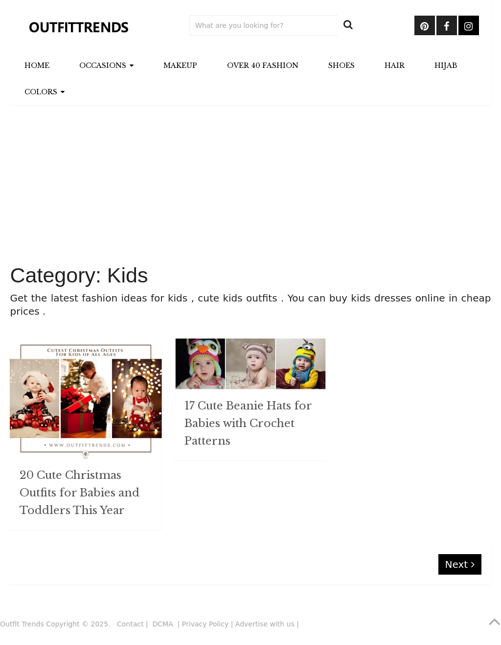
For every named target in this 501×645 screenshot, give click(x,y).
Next (460, 564)
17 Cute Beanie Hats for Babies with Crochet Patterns (248, 423)
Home (36, 65)
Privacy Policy (205, 624)
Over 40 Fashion (262, 65)
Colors (40, 91)
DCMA (164, 624)
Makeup (180, 65)
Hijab (445, 65)
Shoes (341, 65)
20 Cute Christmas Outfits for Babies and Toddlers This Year (79, 493)
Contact (130, 624)
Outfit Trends (22, 624)
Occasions (102, 65)
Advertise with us (265, 624)
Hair (395, 65)
